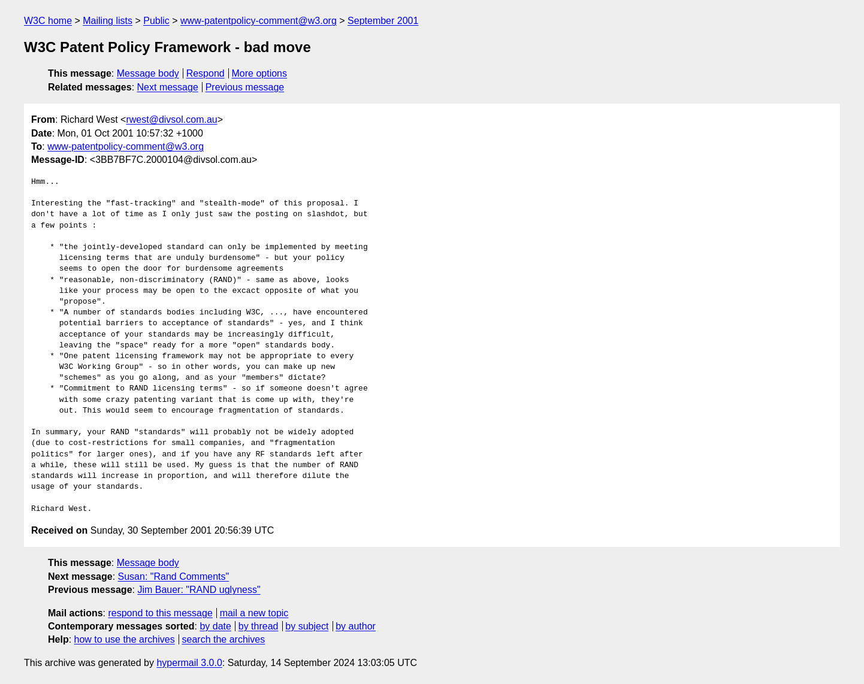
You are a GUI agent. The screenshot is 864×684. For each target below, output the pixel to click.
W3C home (48, 21)
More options (260, 73)
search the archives (223, 639)
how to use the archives (124, 639)
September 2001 (383, 21)
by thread (258, 626)
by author (356, 626)
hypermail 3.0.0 (189, 663)
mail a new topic (254, 613)
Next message (167, 87)
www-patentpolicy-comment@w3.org (258, 21)
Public (156, 21)
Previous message (245, 87)
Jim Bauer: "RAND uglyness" (198, 590)
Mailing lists (107, 21)
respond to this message (160, 613)
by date (215, 626)
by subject (306, 626)
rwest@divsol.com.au (171, 119)
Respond (205, 73)
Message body (148, 73)
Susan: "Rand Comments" (173, 576)
